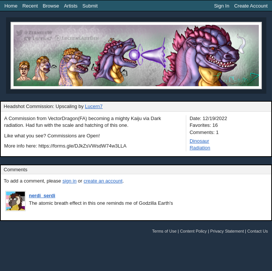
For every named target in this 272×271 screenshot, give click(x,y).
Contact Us (257, 231)
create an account (103, 181)
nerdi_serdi (42, 195)
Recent (30, 6)
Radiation (200, 148)
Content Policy (193, 231)
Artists (70, 6)
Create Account (250, 6)
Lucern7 (94, 106)
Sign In (221, 6)
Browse (51, 6)
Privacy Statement (227, 231)
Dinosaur (199, 141)
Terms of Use (164, 231)
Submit (89, 6)
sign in (69, 181)
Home (11, 6)
